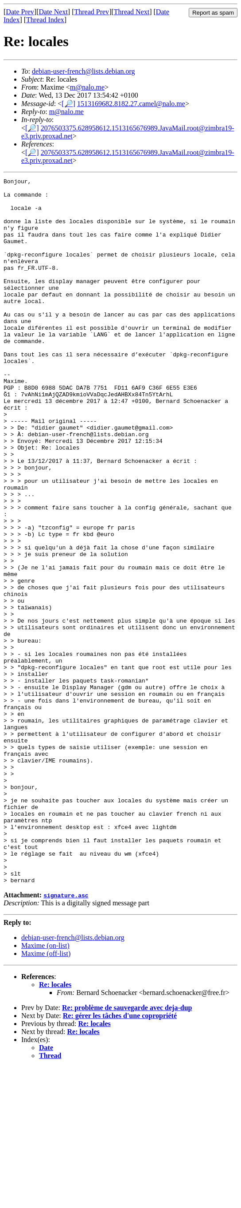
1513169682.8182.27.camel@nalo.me (131, 103)
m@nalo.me (87, 87)
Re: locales (55, 1125)
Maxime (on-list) (45, 1086)
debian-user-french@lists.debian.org (83, 71)
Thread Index (45, 20)
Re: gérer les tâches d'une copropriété (120, 1157)
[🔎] (68, 103)
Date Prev (20, 12)
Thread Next (131, 12)
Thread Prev (91, 12)
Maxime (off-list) (45, 1094)
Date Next (53, 12)
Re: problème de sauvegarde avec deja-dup (127, 1149)
